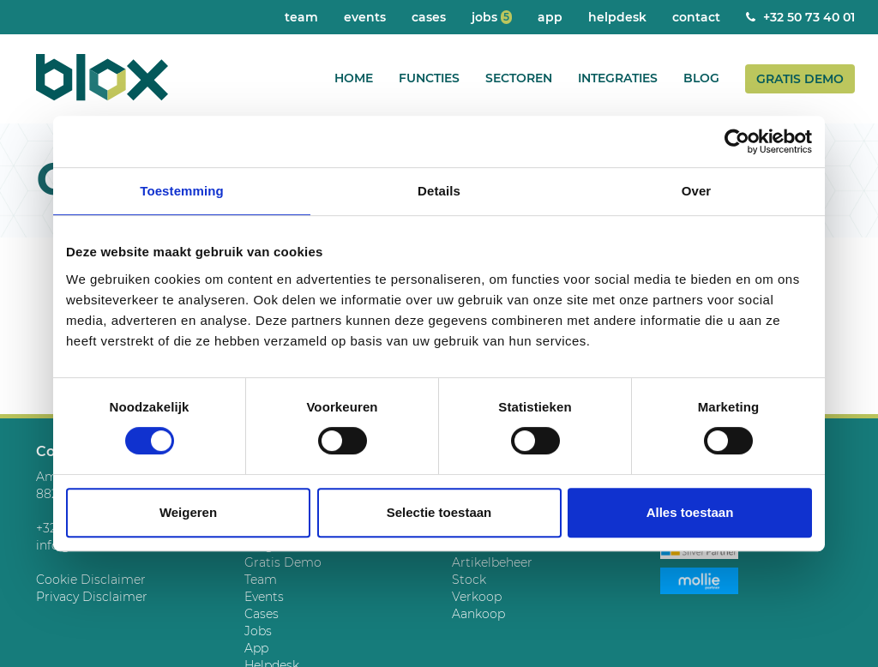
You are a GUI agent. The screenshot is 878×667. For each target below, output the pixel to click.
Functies (429, 78)
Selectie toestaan (439, 512)
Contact (696, 17)
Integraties (618, 78)
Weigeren (188, 512)
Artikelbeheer (492, 562)
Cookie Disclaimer (91, 579)
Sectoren (518, 78)
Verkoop (477, 596)
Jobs (492, 17)
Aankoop (478, 614)
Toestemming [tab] (182, 190)
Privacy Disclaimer (91, 596)
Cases (429, 17)
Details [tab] (439, 190)
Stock (469, 579)
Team (301, 17)
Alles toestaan (690, 512)
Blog (701, 78)
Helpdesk (617, 17)
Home (353, 78)
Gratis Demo (800, 79)
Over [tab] (697, 190)
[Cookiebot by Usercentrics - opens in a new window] (737, 141)
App (550, 17)
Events (365, 17)
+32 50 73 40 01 (800, 17)
